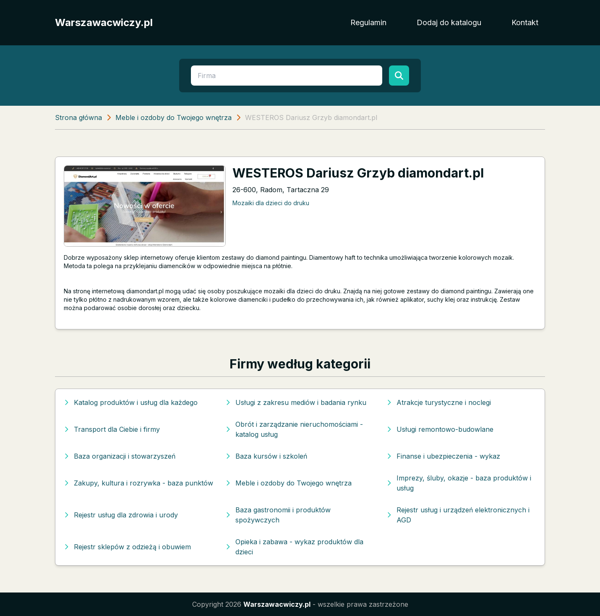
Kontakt (524, 22)
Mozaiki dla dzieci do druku (270, 202)
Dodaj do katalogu (449, 22)
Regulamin (368, 22)
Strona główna (78, 117)
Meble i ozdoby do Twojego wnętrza (173, 117)
